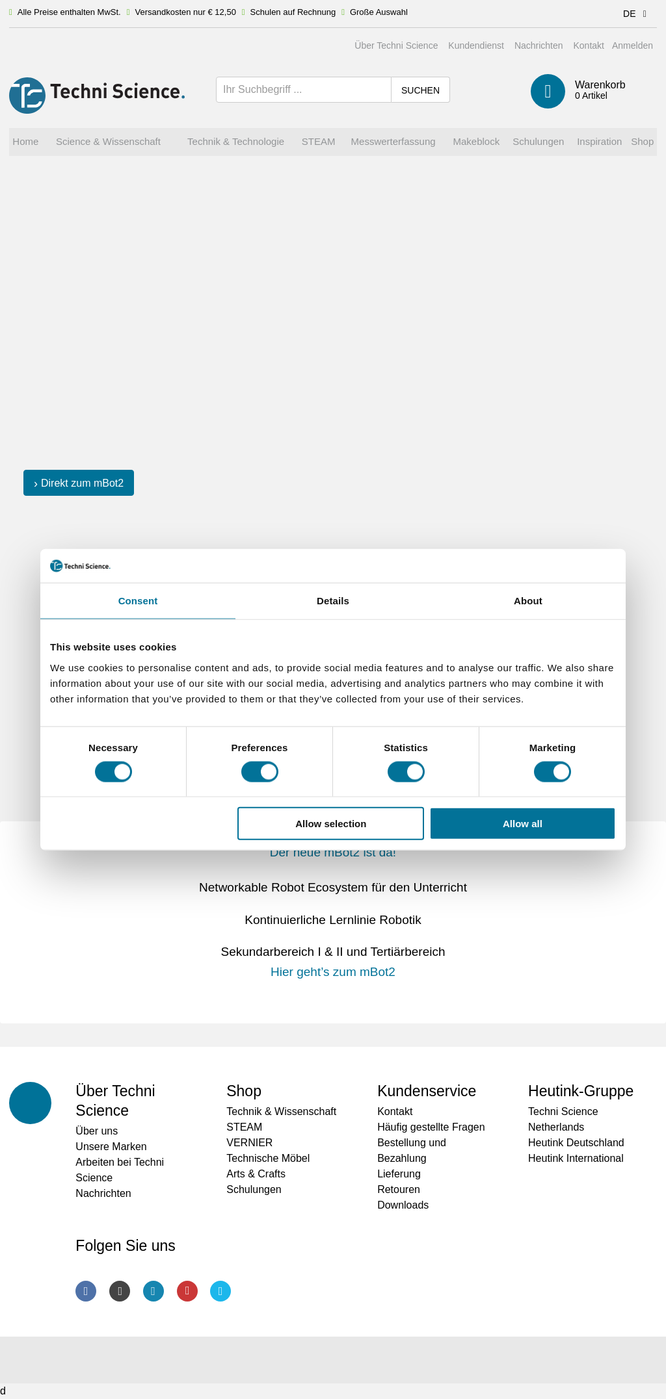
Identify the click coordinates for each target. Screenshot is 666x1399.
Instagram (119, 1291)
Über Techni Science (396, 45)
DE (637, 13)
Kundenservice (426, 1091)
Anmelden (632, 45)
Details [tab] (333, 600)
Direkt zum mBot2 (82, 483)
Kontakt (588, 45)
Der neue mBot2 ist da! (333, 852)
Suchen (420, 90)
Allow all (522, 823)
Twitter (220, 1291)
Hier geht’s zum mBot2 (333, 972)
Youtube (187, 1291)
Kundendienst (476, 45)
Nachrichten (538, 45)
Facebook (85, 1291)
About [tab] (528, 600)
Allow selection (330, 823)
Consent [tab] (138, 600)
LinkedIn (153, 1291)
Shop (243, 1091)
